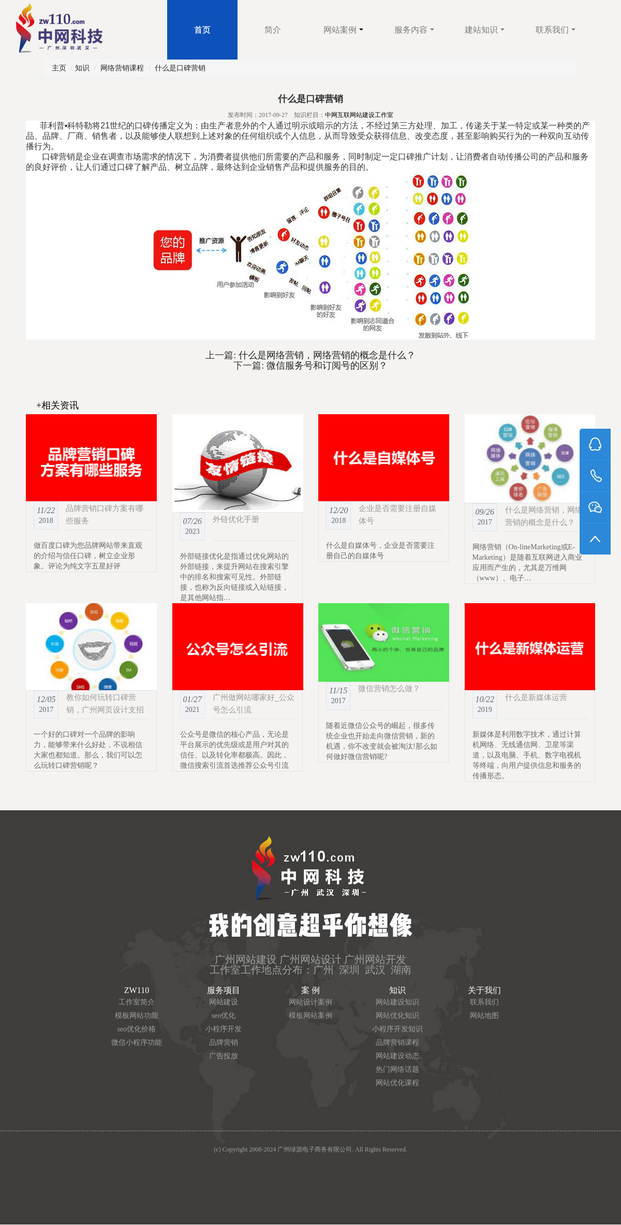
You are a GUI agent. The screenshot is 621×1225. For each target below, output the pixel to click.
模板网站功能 (136, 1015)
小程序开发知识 (397, 1029)
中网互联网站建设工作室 (359, 115)
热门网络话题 (397, 1069)
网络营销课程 (122, 68)
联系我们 (555, 29)
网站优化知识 (397, 1015)
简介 (272, 29)
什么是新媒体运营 (536, 697)
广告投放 (223, 1056)
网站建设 (223, 1002)
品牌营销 (223, 1042)
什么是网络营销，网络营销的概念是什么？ (326, 355)
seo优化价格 (136, 1029)
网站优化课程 (397, 1083)
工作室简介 (137, 1002)
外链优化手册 (236, 519)
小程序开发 (223, 1029)
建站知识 (485, 29)
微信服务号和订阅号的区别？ (326, 365)
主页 (59, 68)
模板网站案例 (310, 1015)
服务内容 (414, 29)
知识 (82, 68)
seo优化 (224, 1015)
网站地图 (484, 1015)
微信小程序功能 (136, 1042)
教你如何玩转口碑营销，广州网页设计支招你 (105, 709)
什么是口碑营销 (180, 68)
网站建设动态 (397, 1056)
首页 (202, 29)
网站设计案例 (310, 1002)
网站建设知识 (397, 1002)
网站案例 (343, 29)
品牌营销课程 (397, 1042)
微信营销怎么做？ (389, 688)
